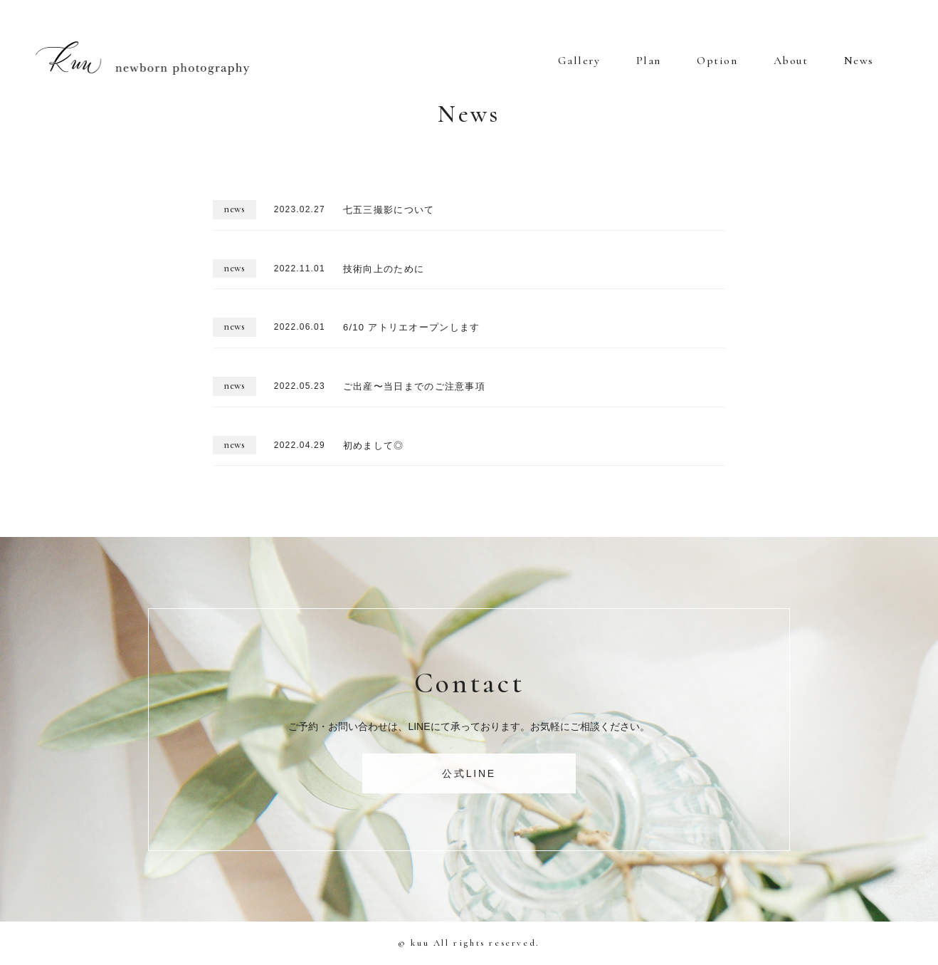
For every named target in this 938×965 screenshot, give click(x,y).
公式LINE (469, 773)
